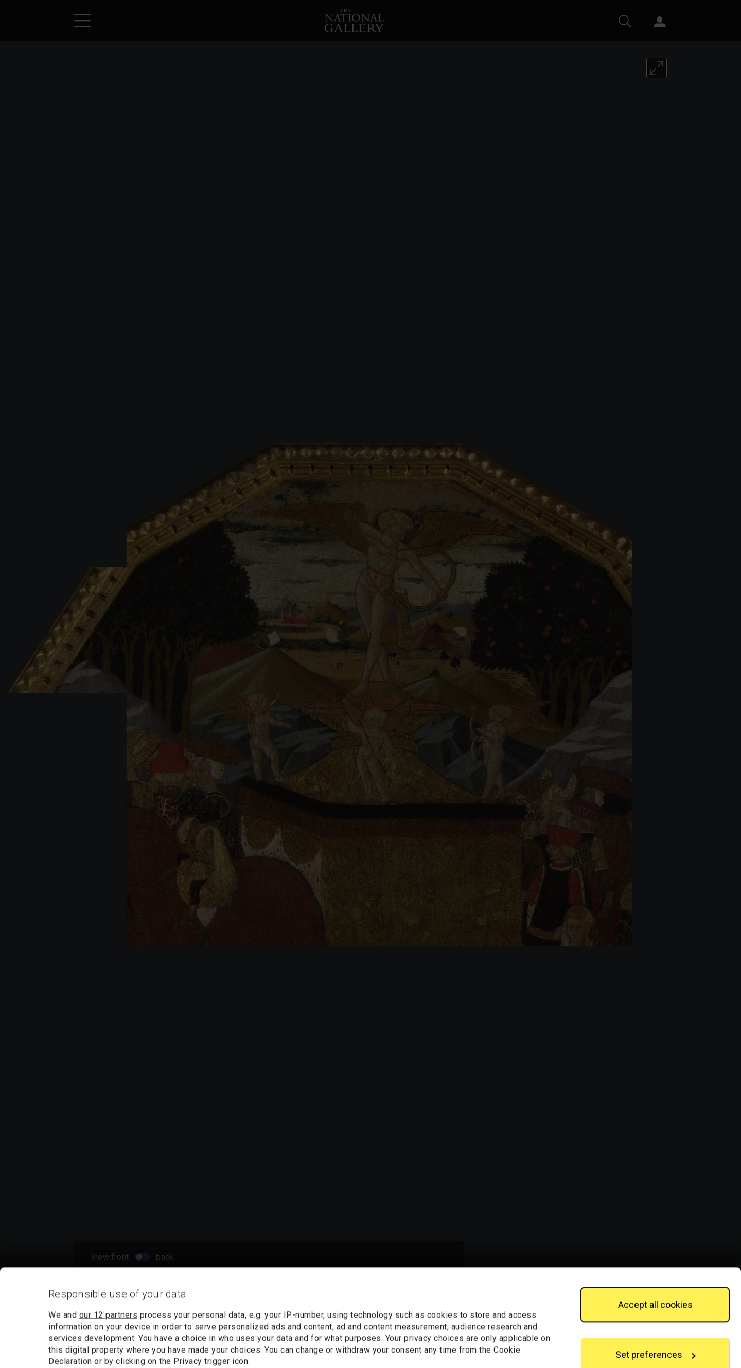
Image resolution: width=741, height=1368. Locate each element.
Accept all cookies (655, 1230)
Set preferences (655, 1280)
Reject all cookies (655, 1330)
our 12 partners (108, 1241)
